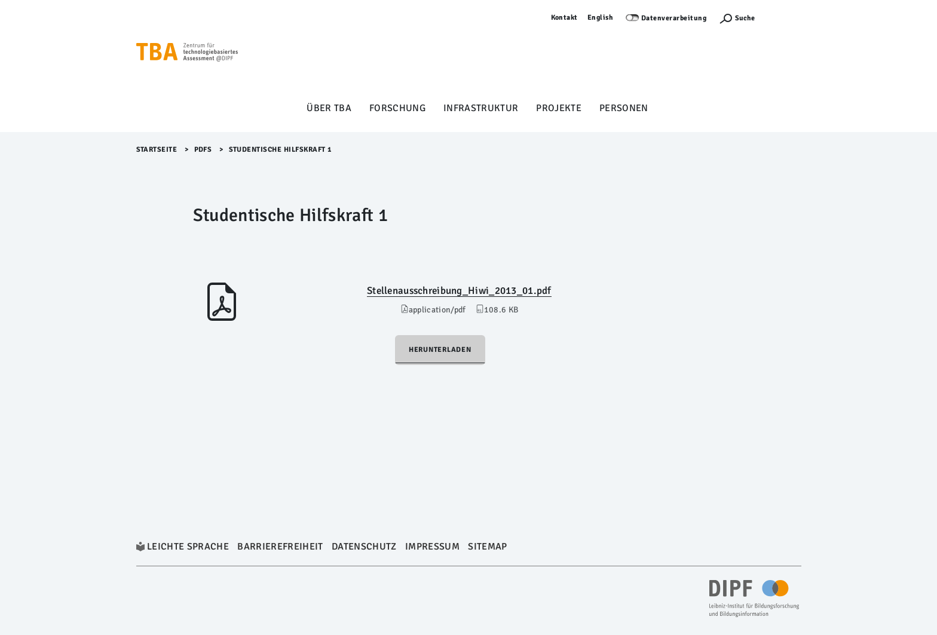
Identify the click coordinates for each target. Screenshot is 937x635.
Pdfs (203, 149)
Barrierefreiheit (280, 547)
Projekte (558, 108)
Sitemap (487, 547)
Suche (745, 18)
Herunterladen (440, 349)
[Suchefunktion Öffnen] (737, 18)
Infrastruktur (480, 108)
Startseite (156, 149)
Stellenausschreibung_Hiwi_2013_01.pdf (459, 290)
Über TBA (329, 108)
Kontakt (564, 17)
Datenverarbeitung (674, 18)
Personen (623, 108)
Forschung (397, 108)
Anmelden (784, 17)
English (600, 17)
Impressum (432, 547)
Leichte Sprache (188, 547)
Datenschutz (364, 547)
